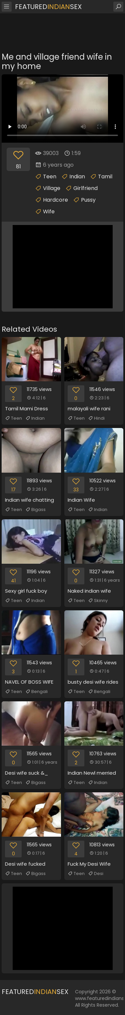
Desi (95, 873)
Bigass (35, 509)
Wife (49, 211)
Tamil (105, 176)
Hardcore (55, 200)
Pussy (88, 200)
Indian (77, 176)
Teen (49, 176)
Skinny (98, 600)
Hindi (96, 418)
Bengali (36, 691)
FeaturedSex (48, 6)
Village (51, 188)
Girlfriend (85, 188)
